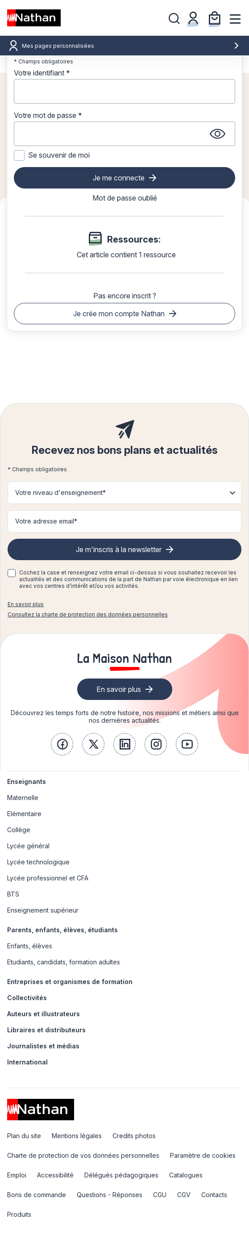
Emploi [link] (16, 1175)
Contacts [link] (214, 1194)
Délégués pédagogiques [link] (121, 1175)
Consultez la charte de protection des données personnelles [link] (88, 614)
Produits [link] (19, 1214)
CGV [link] (184, 1194)
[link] (62, 744)
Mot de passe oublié (124, 197)
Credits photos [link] (134, 1135)
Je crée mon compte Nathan (119, 313)
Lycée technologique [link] (38, 862)
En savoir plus (26, 604)
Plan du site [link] (24, 1135)
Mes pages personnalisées (131, 45)
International (27, 1062)
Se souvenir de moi (59, 155)
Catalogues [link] (186, 1175)
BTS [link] (13, 894)
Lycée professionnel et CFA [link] (47, 878)
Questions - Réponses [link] (109, 1194)
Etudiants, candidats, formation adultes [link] (63, 962)
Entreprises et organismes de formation (70, 981)
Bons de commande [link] (36, 1194)
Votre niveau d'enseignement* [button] (60, 492)
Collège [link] (18, 830)
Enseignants (26, 781)
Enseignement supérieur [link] (43, 910)
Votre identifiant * (42, 72)
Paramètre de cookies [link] (203, 1155)
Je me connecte (119, 177)
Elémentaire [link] (24, 813)
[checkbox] (12, 573)
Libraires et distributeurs (46, 1030)
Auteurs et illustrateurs (43, 1014)
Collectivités (27, 997)
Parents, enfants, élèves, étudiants (62, 930)
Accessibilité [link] (55, 1175)
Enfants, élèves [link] (29, 946)
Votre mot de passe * (48, 115)
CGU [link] (159, 1194)
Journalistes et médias (43, 1046)
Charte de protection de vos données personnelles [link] (83, 1155)
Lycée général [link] (28, 846)
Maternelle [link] (22, 797)
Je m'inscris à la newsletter (119, 549)
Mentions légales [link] (77, 1135)
